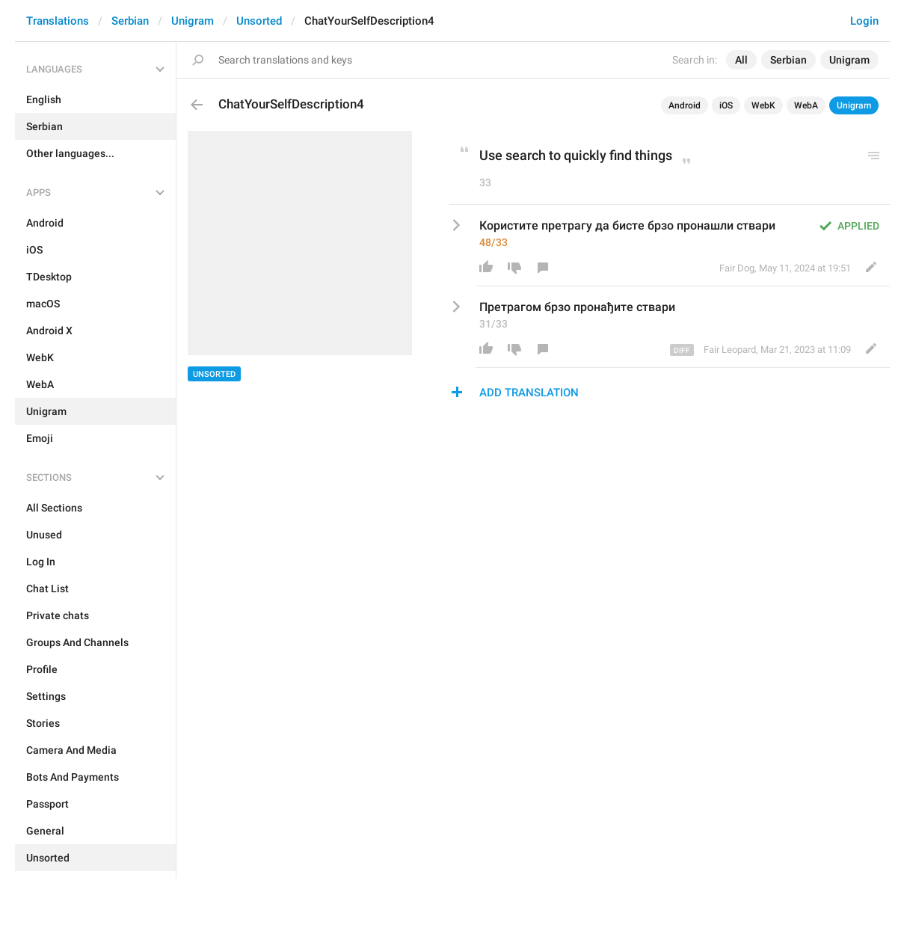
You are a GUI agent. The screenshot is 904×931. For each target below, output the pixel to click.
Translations (57, 21)
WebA (806, 105)
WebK (763, 105)
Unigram (192, 21)
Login (864, 21)
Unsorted (259, 21)
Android (684, 105)
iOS (726, 105)
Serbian (130, 21)
